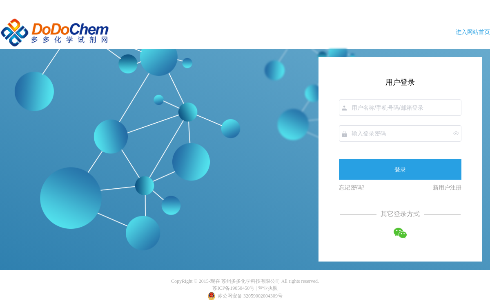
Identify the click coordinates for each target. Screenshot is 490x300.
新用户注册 (447, 188)
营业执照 (268, 288)
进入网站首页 (473, 32)
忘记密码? (351, 188)
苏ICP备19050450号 (233, 288)
